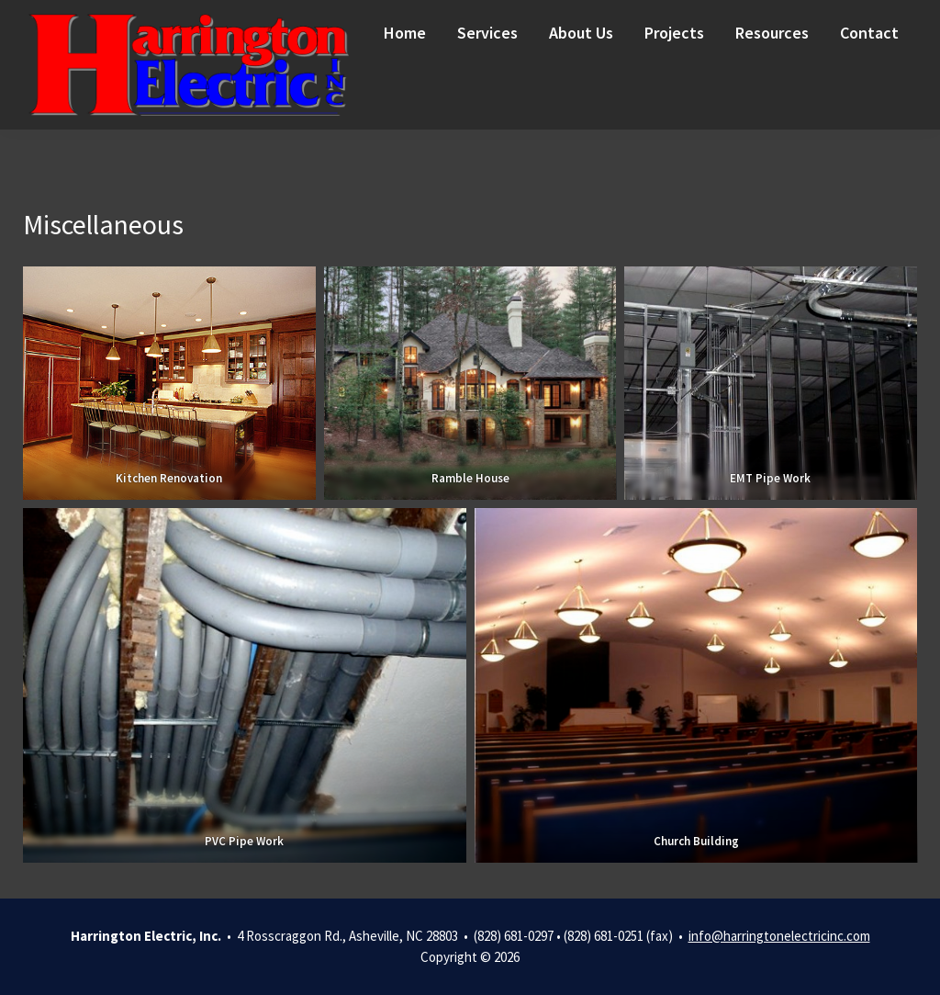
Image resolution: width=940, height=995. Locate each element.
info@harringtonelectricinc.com (779, 935)
